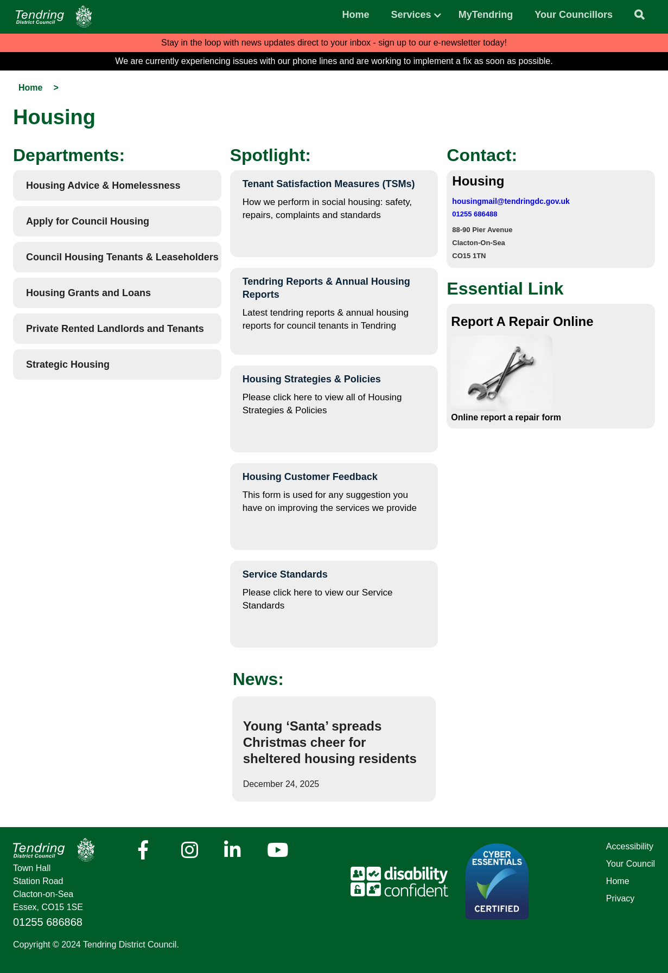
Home (356, 14)
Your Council (630, 863)
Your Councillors (574, 14)
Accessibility (629, 846)
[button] (411, 12)
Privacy (620, 898)
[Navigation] (53, 16)
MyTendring (486, 14)
